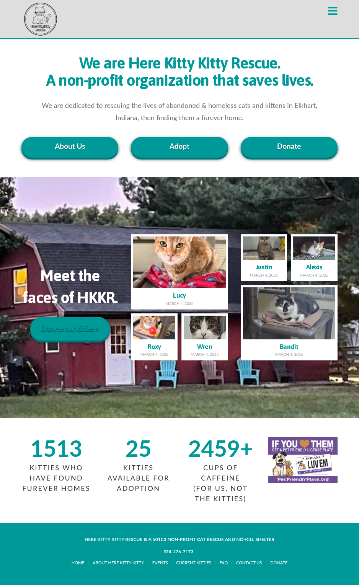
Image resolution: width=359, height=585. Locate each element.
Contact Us (249, 562)
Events (160, 562)
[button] (333, 10)
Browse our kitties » (70, 327)
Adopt (179, 146)
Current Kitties (193, 562)
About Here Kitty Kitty (118, 562)
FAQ (224, 562)
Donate (289, 146)
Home (78, 562)
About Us (70, 146)
